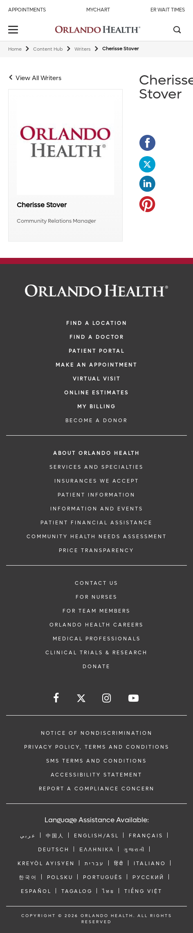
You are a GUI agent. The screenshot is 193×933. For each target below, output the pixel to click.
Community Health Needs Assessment (97, 536)
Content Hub (48, 49)
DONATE (96, 666)
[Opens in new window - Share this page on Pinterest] (147, 204)
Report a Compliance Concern (97, 788)
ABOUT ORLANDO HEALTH (96, 453)
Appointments (27, 10)
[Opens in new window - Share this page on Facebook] (147, 143)
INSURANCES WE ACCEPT (96, 481)
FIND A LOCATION (96, 323)
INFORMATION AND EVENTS (96, 509)
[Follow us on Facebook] (56, 698)
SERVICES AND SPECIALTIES (96, 467)
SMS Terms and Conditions (96, 761)
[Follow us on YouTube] (134, 698)
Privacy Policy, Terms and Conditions (96, 747)
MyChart (98, 10)
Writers (82, 49)
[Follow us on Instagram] (107, 698)
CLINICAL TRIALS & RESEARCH (96, 652)
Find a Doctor (97, 337)
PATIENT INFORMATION (96, 495)
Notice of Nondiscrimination (97, 733)
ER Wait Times (167, 10)
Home (15, 49)
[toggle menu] (14, 30)
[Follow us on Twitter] (81, 699)
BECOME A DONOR (96, 420)
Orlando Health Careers (96, 625)
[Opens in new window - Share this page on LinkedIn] (147, 184)
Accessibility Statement (96, 775)
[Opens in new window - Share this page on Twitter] (147, 163)
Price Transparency (96, 550)
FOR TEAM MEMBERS (96, 611)
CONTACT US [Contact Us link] (96, 583)
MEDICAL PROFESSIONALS (97, 638)
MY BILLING (96, 406)
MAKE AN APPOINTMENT (96, 365)
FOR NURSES (96, 597)
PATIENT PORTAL (97, 351)
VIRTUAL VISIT (97, 379)
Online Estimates (96, 392)
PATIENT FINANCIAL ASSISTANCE (96, 522)
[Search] (176, 30)
